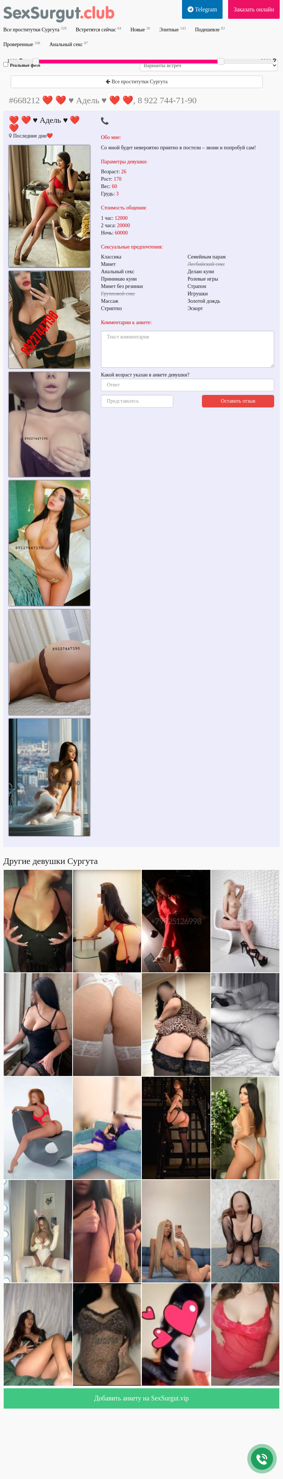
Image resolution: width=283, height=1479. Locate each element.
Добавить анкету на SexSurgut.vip (141, 1398)
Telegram (202, 9)
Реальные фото (21, 65)
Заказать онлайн (254, 9)
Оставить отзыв (238, 401)
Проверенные (21, 44)
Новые (140, 29)
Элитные (172, 29)
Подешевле (210, 29)
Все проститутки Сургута (34, 29)
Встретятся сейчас (98, 29)
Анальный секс (68, 44)
